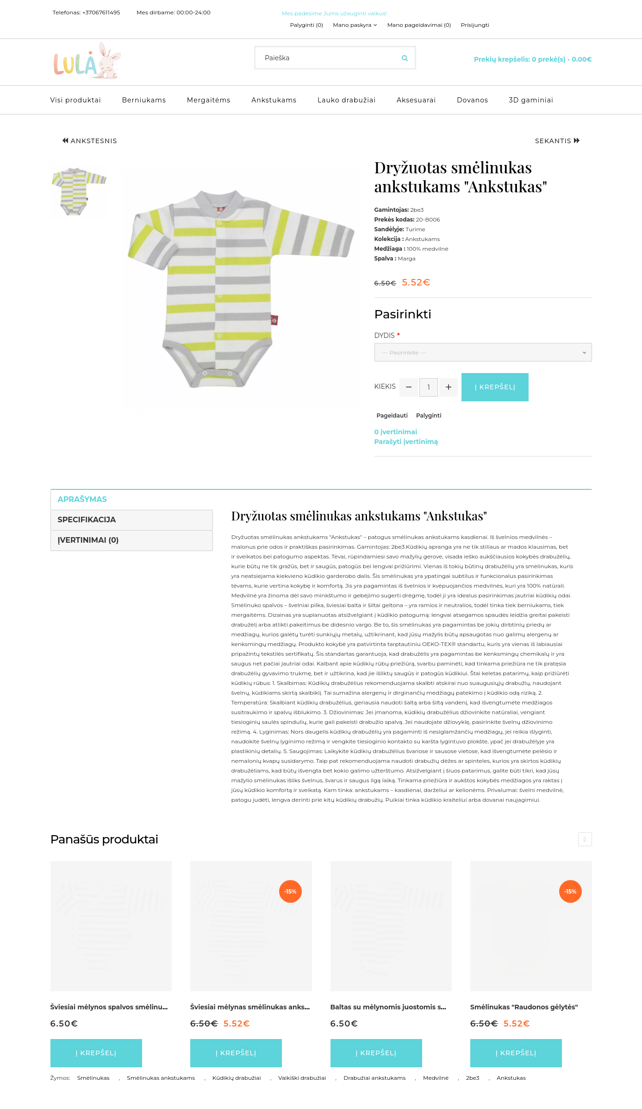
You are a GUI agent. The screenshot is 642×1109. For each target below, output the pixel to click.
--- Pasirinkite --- (404, 352)
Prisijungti (475, 25)
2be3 (473, 1077)
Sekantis (557, 141)
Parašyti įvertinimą (406, 441)
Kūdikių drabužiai (236, 1077)
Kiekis (385, 386)
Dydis (384, 335)
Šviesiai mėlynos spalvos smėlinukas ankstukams (134, 1007)
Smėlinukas (93, 1077)
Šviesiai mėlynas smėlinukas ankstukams (260, 1007)
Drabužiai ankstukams (374, 1077)
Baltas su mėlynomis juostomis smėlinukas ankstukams (425, 1007)
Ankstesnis (90, 141)
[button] (79, 191)
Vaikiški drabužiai (302, 1077)
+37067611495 (101, 12)
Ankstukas (511, 1077)
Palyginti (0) (307, 25)
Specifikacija (87, 519)
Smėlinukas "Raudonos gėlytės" (524, 1007)
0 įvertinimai (396, 432)
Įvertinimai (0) (88, 540)
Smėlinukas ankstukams (161, 1077)
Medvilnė (436, 1077)
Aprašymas (82, 499)
